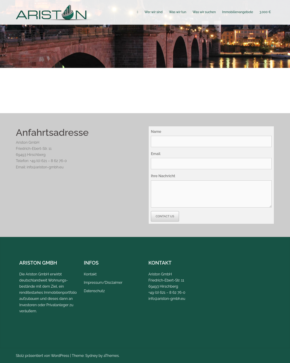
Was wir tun (177, 12)
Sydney (91, 355)
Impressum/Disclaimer (103, 282)
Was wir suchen (204, 12)
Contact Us (165, 216)
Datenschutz (94, 291)
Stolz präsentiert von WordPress (42, 355)
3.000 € (265, 12)
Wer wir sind (154, 12)
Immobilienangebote (237, 12)
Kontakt (90, 274)
